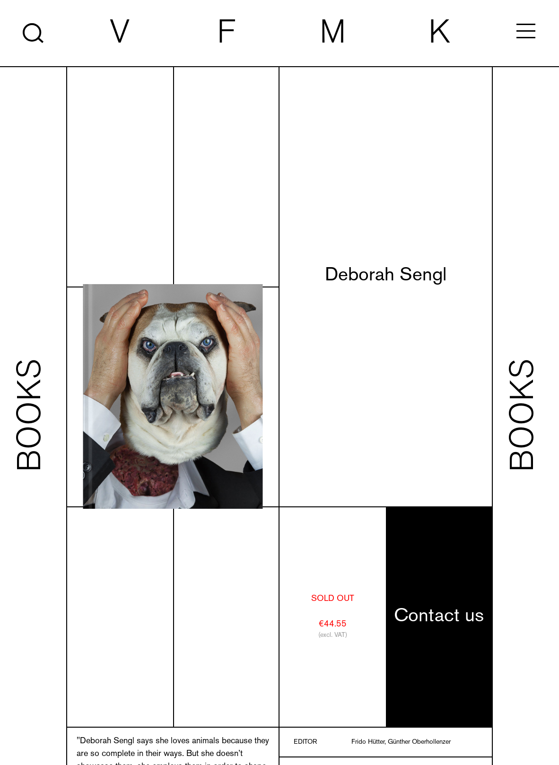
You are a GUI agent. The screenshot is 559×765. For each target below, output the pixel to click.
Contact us (439, 617)
